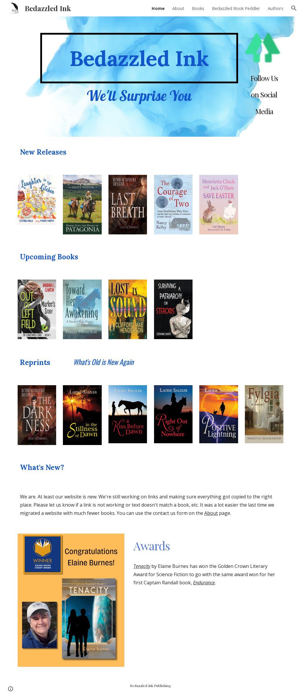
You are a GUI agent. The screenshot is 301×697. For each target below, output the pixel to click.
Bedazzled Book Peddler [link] (236, 8)
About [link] (178, 8)
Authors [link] (275, 8)
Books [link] (198, 8)
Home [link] (158, 8)
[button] (294, 8)
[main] (139, 58)
